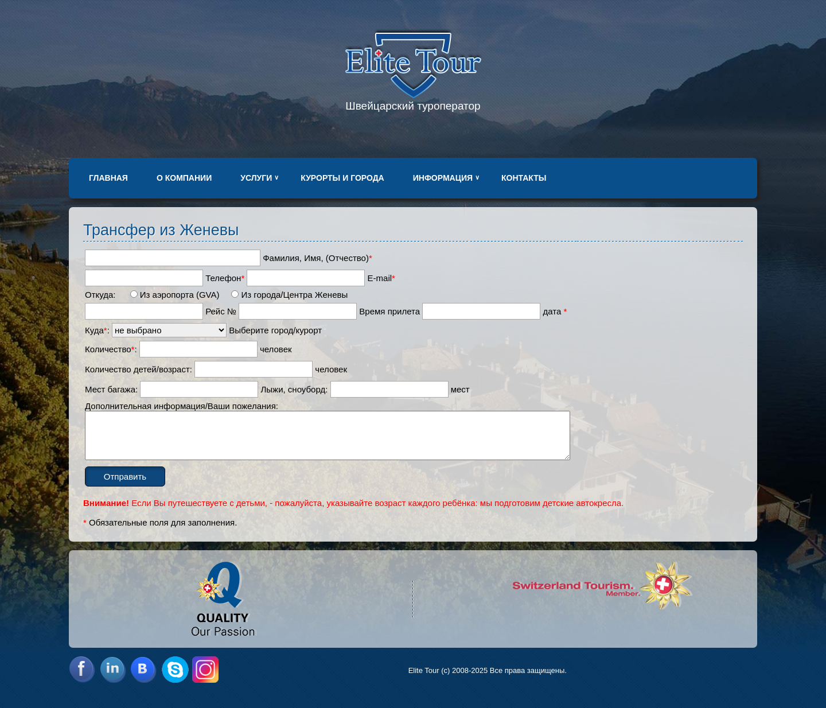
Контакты (523, 177)
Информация (443, 177)
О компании (184, 177)
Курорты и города (342, 177)
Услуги (256, 177)
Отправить (125, 476)
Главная (108, 177)
